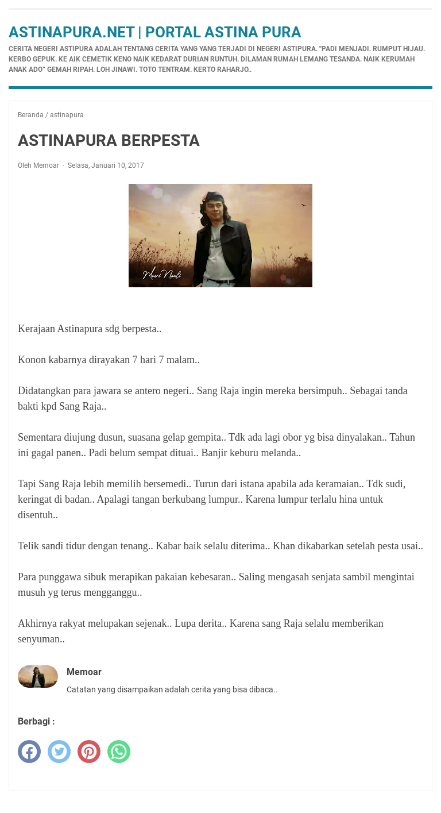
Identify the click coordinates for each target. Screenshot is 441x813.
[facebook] (29, 751)
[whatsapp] (118, 751)
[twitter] (59, 751)
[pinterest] (89, 751)
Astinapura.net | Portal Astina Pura (155, 32)
